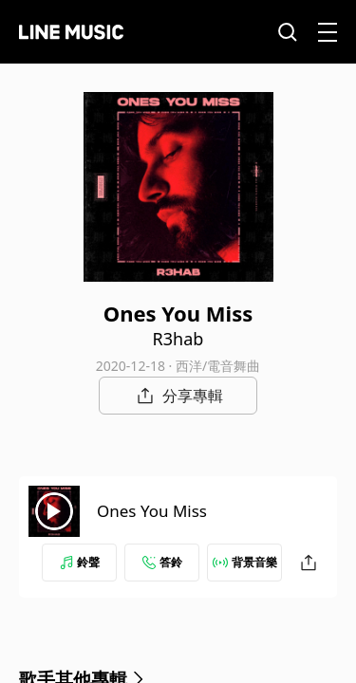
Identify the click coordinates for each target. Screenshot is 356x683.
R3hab (178, 338)
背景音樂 (245, 562)
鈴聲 (80, 562)
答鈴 (162, 562)
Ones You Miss (152, 511)
